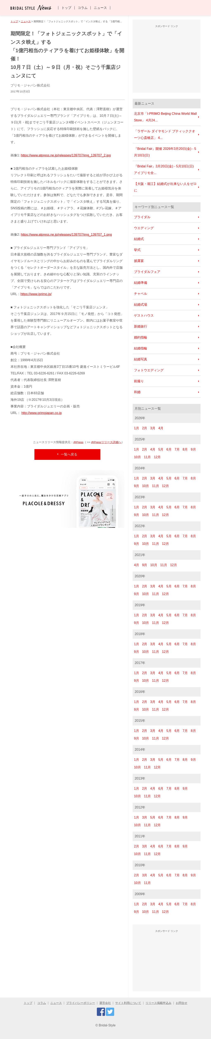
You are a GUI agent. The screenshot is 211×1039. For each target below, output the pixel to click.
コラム (83, 7)
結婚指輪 (140, 348)
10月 (137, 457)
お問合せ (181, 1003)
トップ (66, 7)
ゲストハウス (144, 315)
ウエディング (144, 228)
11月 (147, 457)
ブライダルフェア (147, 271)
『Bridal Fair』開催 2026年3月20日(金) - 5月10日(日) (165, 152)
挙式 (137, 250)
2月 (144, 428)
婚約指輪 (140, 337)
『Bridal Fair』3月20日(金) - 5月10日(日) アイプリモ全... (164, 169)
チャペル (140, 293)
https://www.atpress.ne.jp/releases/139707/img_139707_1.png (66, 234)
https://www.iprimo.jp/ (36, 294)
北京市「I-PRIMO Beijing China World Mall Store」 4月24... (165, 117)
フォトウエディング (149, 370)
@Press (78, 442)
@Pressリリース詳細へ (106, 442)
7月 (177, 449)
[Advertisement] (167, 60)
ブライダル (142, 217)
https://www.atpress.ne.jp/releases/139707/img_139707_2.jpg (66, 155)
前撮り (139, 381)
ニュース (100, 7)
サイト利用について (128, 1003)
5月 (160, 449)
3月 (152, 428)
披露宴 (139, 261)
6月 (169, 449)
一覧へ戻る (69, 454)
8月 (185, 449)
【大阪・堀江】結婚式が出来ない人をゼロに (165, 187)
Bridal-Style (107, 1025)
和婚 (137, 392)
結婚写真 (140, 359)
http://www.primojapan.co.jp (41, 413)
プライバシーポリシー (80, 1003)
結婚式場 (140, 304)
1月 (136, 428)
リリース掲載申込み (158, 1003)
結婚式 (139, 239)
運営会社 (105, 1003)
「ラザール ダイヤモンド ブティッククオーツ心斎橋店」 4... (164, 134)
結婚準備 (140, 282)
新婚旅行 (140, 326)
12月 (157, 457)
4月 (160, 428)
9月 (193, 449)
